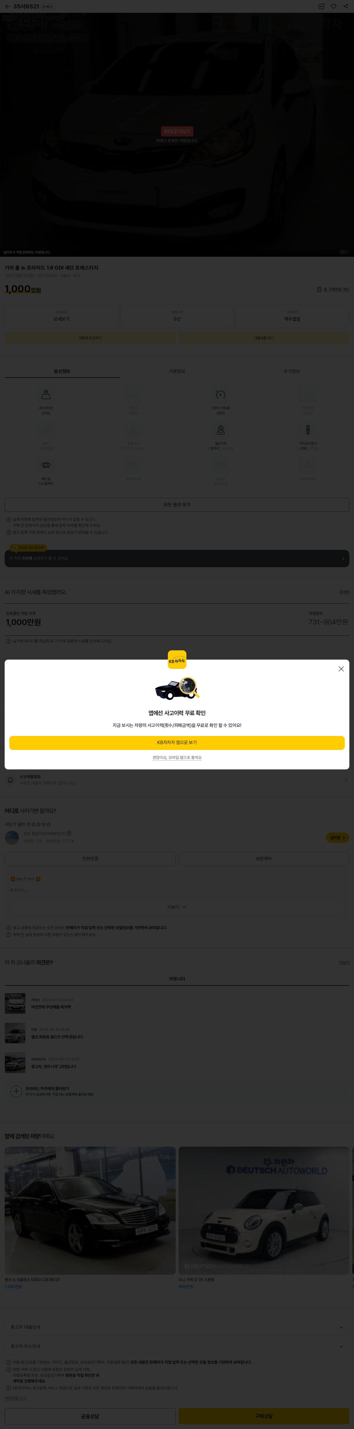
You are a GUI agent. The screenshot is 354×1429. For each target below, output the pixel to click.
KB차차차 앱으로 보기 (177, 742)
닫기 (341, 668)
